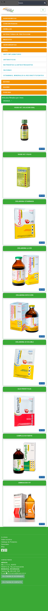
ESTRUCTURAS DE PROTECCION (16, 34)
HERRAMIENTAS (10, 45)
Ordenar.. (7, 101)
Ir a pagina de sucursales (12, 576)
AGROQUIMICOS (10, 18)
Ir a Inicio (4, 537)
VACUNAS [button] (7, 70)
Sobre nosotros (6, 540)
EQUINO (6, 87)
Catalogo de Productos (9, 542)
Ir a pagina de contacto (12, 582)
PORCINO (7, 92)
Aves (21, 98)
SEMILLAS (7, 29)
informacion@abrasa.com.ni (17, 573)
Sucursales (5, 544)
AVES (5, 50)
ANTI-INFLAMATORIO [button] (12, 54)
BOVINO (6, 82)
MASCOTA (7, 39)
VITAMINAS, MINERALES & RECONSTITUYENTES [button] (23, 75)
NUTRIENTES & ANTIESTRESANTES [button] (18, 65)
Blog (2, 547)
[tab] (24, 19)
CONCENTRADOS (10, 24)
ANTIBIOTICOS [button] (9, 59)
